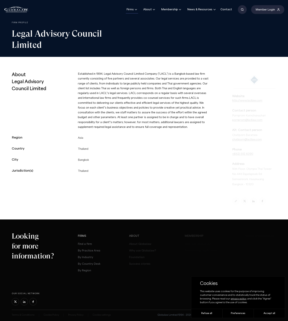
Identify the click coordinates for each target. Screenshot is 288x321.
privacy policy (238, 299)
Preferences (238, 313)
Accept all (269, 313)
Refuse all (206, 313)
